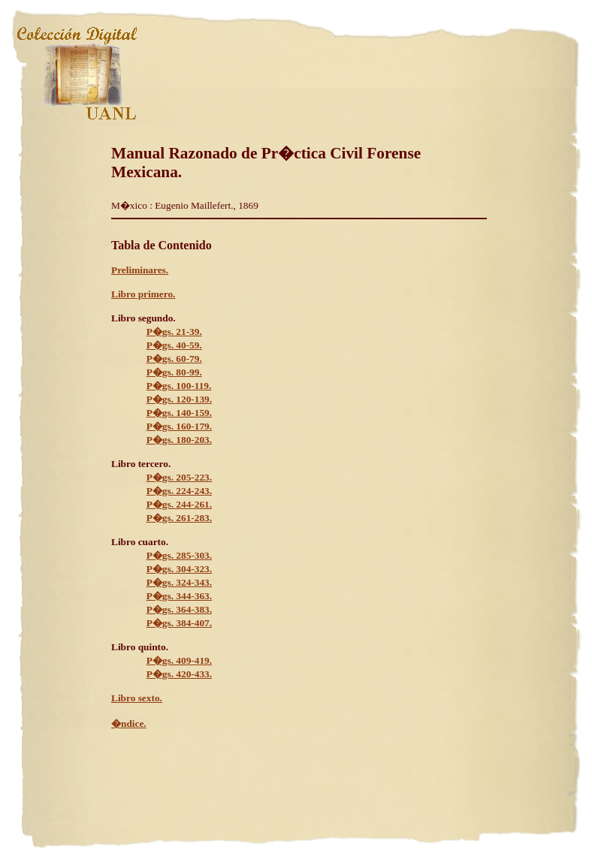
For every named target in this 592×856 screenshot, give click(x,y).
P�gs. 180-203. (179, 439)
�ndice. (128, 723)
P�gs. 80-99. (174, 372)
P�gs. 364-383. (179, 609)
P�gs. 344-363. (179, 595)
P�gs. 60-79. (174, 358)
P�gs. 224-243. (179, 490)
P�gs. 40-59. (174, 345)
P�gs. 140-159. (179, 412)
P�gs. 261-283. (179, 517)
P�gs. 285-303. (179, 555)
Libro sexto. (136, 698)
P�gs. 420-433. (179, 674)
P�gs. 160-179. (179, 426)
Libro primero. (143, 294)
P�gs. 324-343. (179, 582)
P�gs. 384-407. (179, 622)
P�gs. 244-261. (179, 504)
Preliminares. (139, 270)
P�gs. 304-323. (179, 568)
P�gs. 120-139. (179, 399)
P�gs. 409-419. (179, 660)
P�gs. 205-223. (179, 477)
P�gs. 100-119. (179, 385)
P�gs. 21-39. (174, 331)
